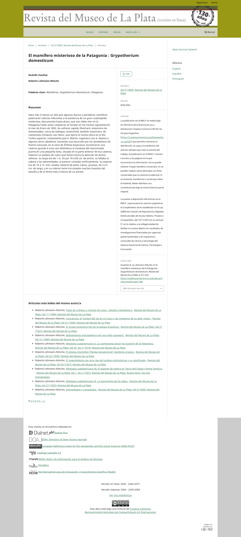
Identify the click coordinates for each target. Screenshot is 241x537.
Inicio (31, 45)
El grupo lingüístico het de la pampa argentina (92, 326)
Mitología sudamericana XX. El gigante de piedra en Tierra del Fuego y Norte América (114, 368)
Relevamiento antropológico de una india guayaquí (95, 335)
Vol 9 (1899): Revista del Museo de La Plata (72, 45)
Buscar (210, 32)
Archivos (103, 32)
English (176, 68)
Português (178, 78)
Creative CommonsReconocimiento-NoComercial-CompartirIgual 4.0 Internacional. (120, 510)
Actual (89, 32)
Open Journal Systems (184, 49)
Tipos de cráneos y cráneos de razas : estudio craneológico (99, 310)
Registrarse (202, 2)
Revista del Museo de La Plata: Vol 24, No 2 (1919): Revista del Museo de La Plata (80, 347)
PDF (127, 73)
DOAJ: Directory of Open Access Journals (64, 439)
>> (44, 401)
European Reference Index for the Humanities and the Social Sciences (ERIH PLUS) (88, 446)
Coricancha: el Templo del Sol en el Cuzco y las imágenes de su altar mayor (108, 318)
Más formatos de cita (133, 288)
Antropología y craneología (81, 389)
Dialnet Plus (61, 432)
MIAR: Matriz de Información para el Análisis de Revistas (71, 459)
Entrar (214, 2)
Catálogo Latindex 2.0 (49, 452)
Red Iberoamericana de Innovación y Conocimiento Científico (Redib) (77, 471)
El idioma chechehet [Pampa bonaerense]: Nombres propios (100, 352)
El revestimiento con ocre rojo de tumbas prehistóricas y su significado (106, 360)
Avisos (116, 32)
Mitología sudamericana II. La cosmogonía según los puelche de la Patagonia (110, 343)
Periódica (43, 465)
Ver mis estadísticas (120, 495)
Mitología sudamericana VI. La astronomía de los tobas (97, 381)
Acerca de (132, 32)
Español (176, 73)
